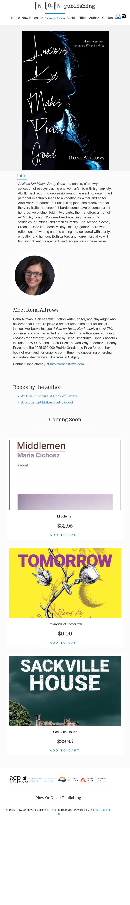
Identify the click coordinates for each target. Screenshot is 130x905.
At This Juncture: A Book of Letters (49, 396)
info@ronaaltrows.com (67, 364)
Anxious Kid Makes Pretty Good (47, 402)
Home (15, 18)
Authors (95, 18)
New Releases (32, 18)
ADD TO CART (65, 535)
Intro (22, 175)
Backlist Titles (76, 18)
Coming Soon (55, 18)
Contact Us (110, 18)
